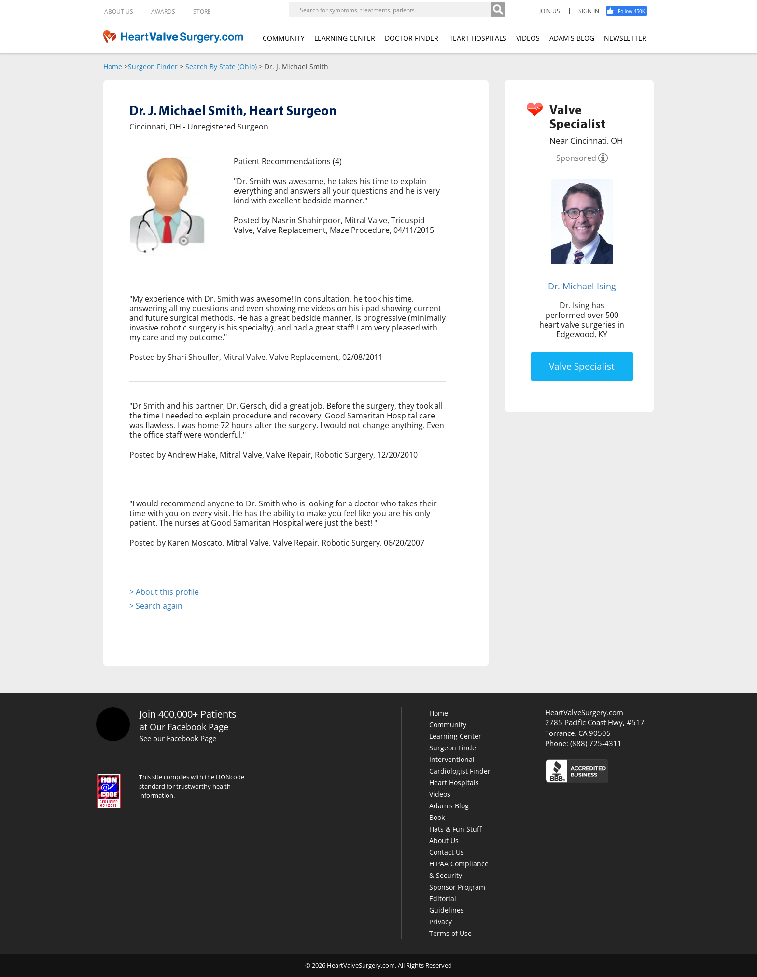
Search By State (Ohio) (221, 66)
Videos (439, 794)
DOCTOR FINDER (411, 38)
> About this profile (164, 592)
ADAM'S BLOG (571, 38)
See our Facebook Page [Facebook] (178, 738)
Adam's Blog (449, 805)
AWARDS (163, 11)
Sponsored (576, 158)
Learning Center (455, 736)
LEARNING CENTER (344, 38)
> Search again (155, 606)
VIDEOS (528, 38)
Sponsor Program (457, 886)
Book (437, 817)
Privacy (440, 921)
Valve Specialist (582, 366)
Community (447, 724)
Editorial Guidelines (446, 904)
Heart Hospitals (454, 782)
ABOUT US (118, 11)
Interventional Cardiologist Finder (460, 765)
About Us (444, 840)
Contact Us (446, 852)
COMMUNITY (284, 38)
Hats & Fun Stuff (455, 828)
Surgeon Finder (153, 66)
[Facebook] (630, 11)
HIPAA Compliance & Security (459, 869)
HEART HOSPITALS (477, 38)
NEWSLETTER (625, 38)
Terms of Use (450, 933)
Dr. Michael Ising (582, 286)
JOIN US (549, 11)
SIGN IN (588, 11)
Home (112, 66)
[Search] (498, 9)
